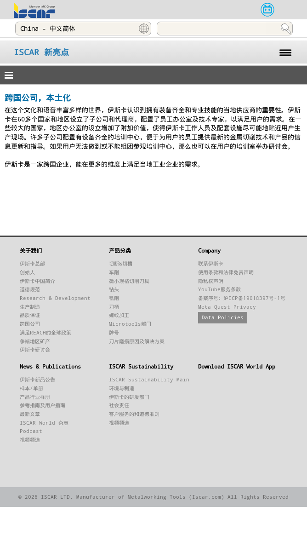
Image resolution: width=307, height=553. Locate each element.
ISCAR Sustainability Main (149, 380)
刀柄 (114, 307)
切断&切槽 (120, 264)
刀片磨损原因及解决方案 (137, 342)
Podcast (31, 431)
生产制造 (30, 307)
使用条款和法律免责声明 (226, 273)
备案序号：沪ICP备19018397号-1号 (241, 298)
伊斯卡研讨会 (35, 350)
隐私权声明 (210, 281)
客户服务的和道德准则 (134, 414)
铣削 (114, 298)
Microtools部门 (130, 324)
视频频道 (30, 440)
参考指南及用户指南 (42, 406)
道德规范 (30, 290)
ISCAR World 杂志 (44, 423)
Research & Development (55, 298)
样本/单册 (31, 389)
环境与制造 (121, 389)
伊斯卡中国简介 (37, 281)
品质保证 (30, 315)
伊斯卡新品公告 (37, 380)
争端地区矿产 (35, 342)
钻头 (114, 290)
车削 (114, 273)
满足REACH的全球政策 (45, 333)
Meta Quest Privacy (227, 307)
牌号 (114, 333)
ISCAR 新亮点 (41, 52)
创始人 (27, 273)
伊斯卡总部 (32, 264)
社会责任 (119, 406)
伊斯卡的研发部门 (129, 397)
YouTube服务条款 (219, 290)
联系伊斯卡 (210, 264)
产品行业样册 (35, 397)
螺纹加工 (119, 315)
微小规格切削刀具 (129, 281)
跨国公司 (30, 324)
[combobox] (83, 28)
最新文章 (30, 414)
